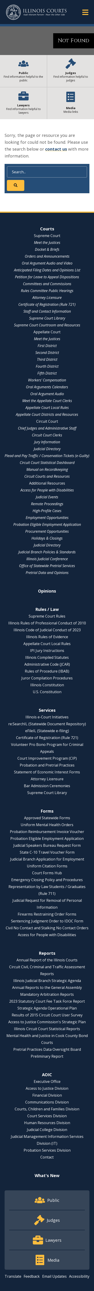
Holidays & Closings (47, 538)
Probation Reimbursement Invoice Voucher (47, 831)
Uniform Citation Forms (47, 866)
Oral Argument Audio (47, 393)
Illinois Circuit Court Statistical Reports (47, 1028)
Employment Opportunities (47, 517)
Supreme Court (47, 235)
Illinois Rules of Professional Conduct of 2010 (47, 623)
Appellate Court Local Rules (47, 407)
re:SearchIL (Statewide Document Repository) (47, 723)
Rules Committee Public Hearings (47, 290)
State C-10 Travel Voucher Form (47, 852)
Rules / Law (47, 609)
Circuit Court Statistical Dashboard (47, 462)
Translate (13, 1276)
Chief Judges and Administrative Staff (47, 428)
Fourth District (47, 366)
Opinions (47, 591)
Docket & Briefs (47, 249)
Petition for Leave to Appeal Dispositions (47, 276)
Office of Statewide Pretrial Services (47, 565)
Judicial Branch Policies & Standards (47, 551)
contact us (56, 149)
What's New (47, 1175)
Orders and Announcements (47, 256)
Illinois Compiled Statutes (47, 657)
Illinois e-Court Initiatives (47, 717)
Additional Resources (47, 483)
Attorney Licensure (47, 297)
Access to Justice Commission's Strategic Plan (47, 1021)
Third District (47, 359)
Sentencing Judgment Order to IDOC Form (47, 921)
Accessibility (79, 1276)
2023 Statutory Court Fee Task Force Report (47, 1001)
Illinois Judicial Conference (47, 558)
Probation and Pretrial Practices (47, 765)
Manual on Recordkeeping (47, 469)
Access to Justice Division (47, 1088)
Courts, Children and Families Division (47, 1109)
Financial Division (47, 1095)
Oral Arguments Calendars (47, 386)
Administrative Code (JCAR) (47, 664)
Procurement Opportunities (47, 531)
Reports (47, 953)
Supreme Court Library (47, 318)
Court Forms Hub (47, 872)
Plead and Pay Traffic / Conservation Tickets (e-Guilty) (47, 455)
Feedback (32, 1276)
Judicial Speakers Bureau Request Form (47, 845)
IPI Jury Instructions (47, 650)
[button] (85, 12)
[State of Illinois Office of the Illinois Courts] (36, 12)
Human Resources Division (47, 1122)
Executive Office (47, 1081)
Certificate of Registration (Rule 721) (47, 304)
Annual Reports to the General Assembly (47, 987)
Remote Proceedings (47, 503)
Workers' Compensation (47, 380)
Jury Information (47, 441)
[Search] (47, 172)
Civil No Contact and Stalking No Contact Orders (47, 927)
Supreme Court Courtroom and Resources (47, 325)
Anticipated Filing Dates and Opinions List (47, 270)
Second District (47, 352)
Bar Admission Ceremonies (47, 785)
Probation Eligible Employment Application (47, 524)
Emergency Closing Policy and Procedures (47, 879)
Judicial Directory (47, 448)
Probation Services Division (47, 1150)
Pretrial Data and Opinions (47, 572)
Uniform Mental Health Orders (47, 824)
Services (47, 710)
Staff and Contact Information (47, 311)
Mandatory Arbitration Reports (47, 994)
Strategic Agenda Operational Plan (47, 1008)
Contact (47, 1157)
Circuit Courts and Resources (47, 476)
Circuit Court (47, 421)
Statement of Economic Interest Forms (47, 772)
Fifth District (47, 373)
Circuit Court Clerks (47, 435)
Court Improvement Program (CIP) (47, 758)
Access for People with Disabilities (47, 490)
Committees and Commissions (47, 283)
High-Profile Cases (47, 510)
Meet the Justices (47, 242)
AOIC (47, 1074)
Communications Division (47, 1102)
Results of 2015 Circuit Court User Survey (47, 1015)
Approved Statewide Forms (47, 817)
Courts (47, 229)
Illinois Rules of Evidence (47, 636)
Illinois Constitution (47, 684)
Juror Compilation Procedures (47, 678)
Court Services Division (47, 1115)
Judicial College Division (47, 1129)
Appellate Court (47, 331)
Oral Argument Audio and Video (47, 263)
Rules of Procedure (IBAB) (47, 671)
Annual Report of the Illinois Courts (47, 960)
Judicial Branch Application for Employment (47, 859)
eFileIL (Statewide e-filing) (47, 730)
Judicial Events (47, 496)
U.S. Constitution (47, 691)
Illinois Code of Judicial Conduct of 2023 (47, 629)
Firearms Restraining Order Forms (47, 914)
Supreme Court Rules (47, 616)
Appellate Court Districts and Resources (47, 414)
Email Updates (54, 1276)
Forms (47, 811)
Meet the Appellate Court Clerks (47, 400)
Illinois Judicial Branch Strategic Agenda (47, 980)
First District (47, 345)
